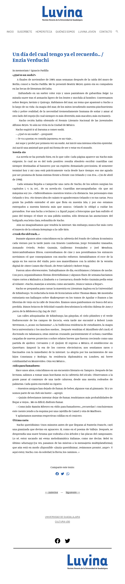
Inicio (10, 31)
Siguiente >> (73, 492)
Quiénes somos (65, 31)
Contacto (105, 31)
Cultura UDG (62, 521)
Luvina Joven (87, 31)
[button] (117, 31)
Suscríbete (24, 31)
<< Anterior (51, 492)
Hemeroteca (44, 31)
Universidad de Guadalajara (62, 516)
